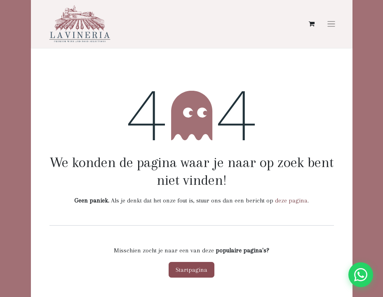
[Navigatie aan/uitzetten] (331, 24)
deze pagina (291, 200)
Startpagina (191, 269)
